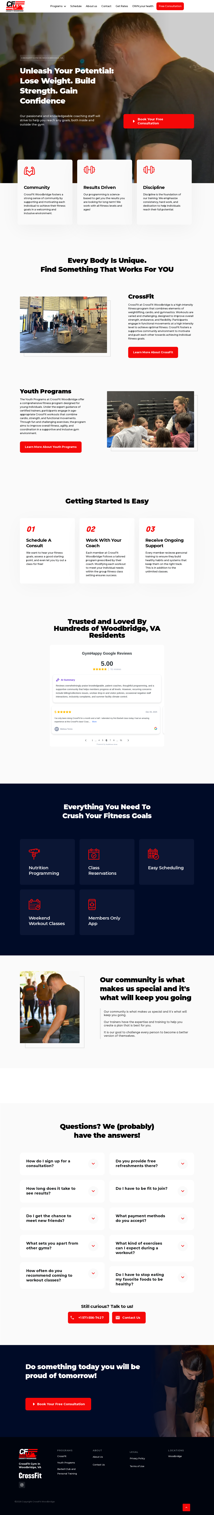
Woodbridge (175, 1456)
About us (91, 6)
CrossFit (61, 1456)
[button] (58, 6)
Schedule (75, 6)
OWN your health (142, 6)
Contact (106, 6)
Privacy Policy (137, 1458)
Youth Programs (66, 1462)
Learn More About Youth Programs (51, 447)
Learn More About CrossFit (153, 352)
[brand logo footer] (28, 1454)
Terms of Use (137, 1466)
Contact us (131, 1317)
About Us (98, 1456)
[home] (15, 6)
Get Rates (122, 6)
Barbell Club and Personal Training (67, 1471)
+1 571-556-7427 (91, 1317)
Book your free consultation (150, 121)
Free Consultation (170, 6)
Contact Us (99, 1464)
